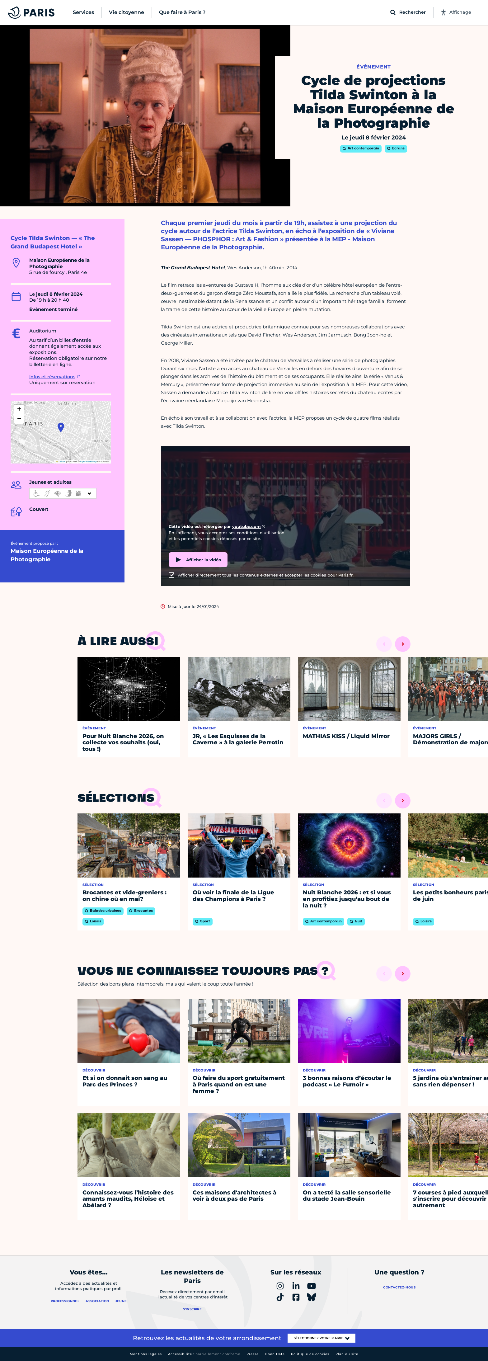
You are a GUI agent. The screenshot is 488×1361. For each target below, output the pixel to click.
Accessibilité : (204, 1354)
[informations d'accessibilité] (62, 493)
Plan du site (347, 1354)
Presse (252, 1354)
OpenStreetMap (88, 461)
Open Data (275, 1354)
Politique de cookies (310, 1354)
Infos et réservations (52, 376)
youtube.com (246, 526)
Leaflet (61, 461)
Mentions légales (146, 1354)
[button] (61, 427)
